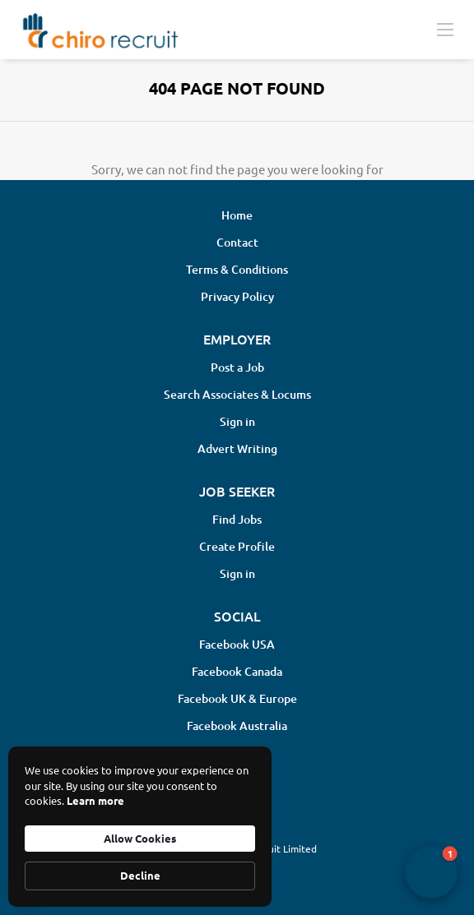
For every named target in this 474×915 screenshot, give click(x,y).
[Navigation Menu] (445, 28)
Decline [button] (140, 875)
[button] (431, 872)
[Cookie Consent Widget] (140, 826)
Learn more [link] (95, 800)
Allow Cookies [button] (140, 838)
